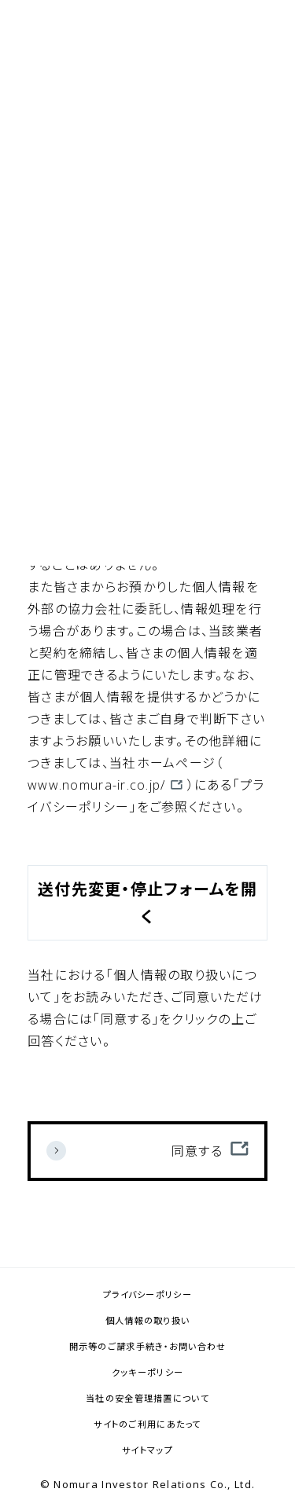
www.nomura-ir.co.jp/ (97, 785)
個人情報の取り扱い (147, 1320)
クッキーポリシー (147, 1372)
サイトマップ (147, 1450)
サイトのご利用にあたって (147, 1424)
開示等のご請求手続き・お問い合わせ (148, 1346)
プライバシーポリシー (147, 1294)
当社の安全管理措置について (147, 1398)
